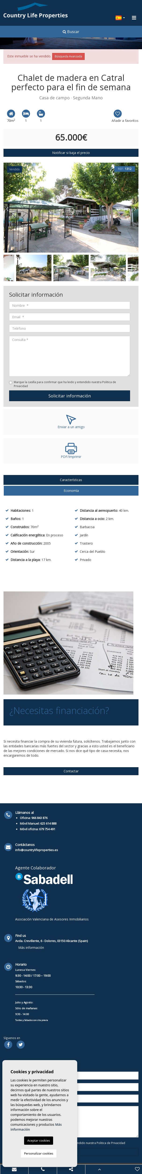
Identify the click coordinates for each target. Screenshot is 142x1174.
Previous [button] (7, 207)
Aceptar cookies (38, 1140)
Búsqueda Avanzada (68, 56)
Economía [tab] (71, 490)
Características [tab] (71, 480)
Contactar (71, 771)
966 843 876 (39, 818)
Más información (31, 947)
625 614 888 (48, 823)
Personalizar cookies (38, 1153)
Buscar (71, 31)
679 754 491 (47, 829)
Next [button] (135, 207)
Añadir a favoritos (125, 116)
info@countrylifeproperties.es (36, 850)
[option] (71, 208)
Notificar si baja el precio (71, 152)
